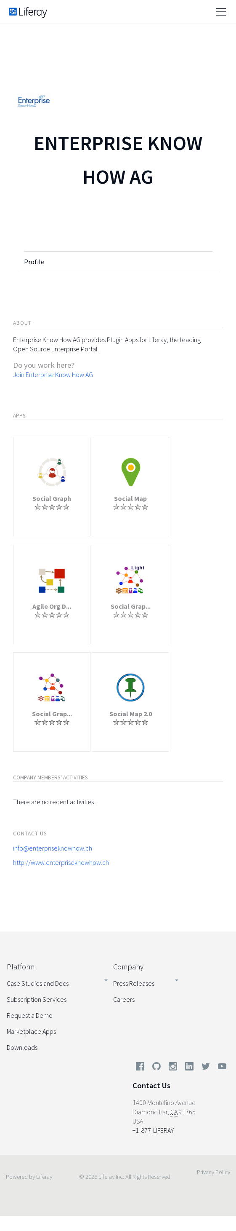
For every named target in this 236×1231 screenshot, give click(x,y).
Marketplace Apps (31, 1031)
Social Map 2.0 (130, 713)
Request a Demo (30, 1015)
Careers (124, 999)
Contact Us (151, 1085)
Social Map (130, 498)
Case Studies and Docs (38, 983)
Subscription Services (36, 999)
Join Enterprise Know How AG (53, 374)
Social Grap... (131, 606)
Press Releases (133, 983)
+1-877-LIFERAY (153, 1130)
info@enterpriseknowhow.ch (52, 848)
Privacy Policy (213, 1172)
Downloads (22, 1047)
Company (128, 966)
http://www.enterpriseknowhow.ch (61, 862)
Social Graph (51, 498)
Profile (34, 261)
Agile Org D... (51, 606)
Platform (20, 966)
